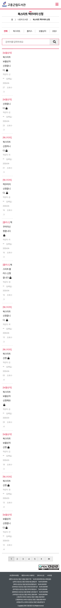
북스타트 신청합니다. (7, 316)
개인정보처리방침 (14, 575)
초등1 (54, 31)
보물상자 (42, 31)
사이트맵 (49, 575)
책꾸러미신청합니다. (7, 188)
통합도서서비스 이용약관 (27, 575)
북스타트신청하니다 (7, 146)
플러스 (29, 31)
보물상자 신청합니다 (7, 523)
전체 (5, 31)
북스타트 (16, 31)
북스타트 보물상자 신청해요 (7, 396)
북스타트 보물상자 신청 (7, 443)
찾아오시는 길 (40, 575)
